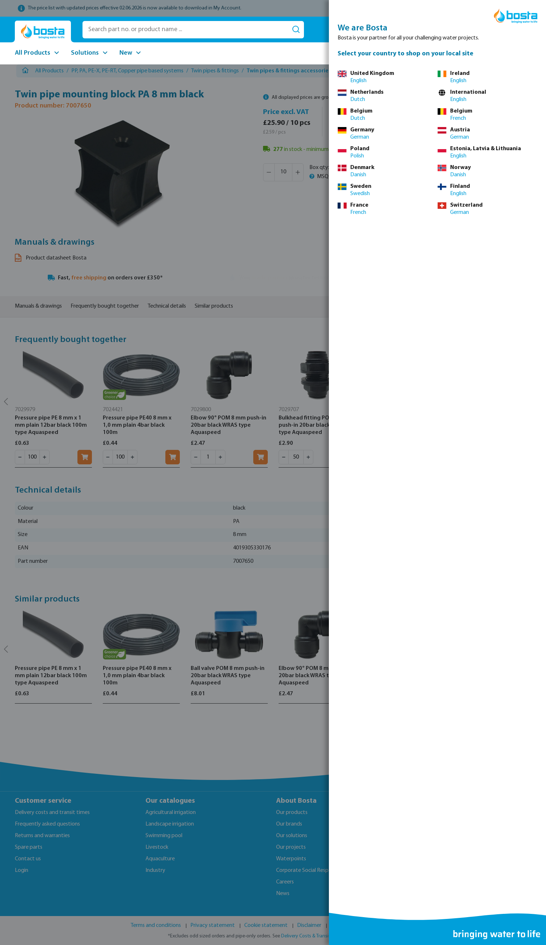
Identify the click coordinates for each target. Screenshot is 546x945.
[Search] (296, 29)
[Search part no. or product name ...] (185, 29)
